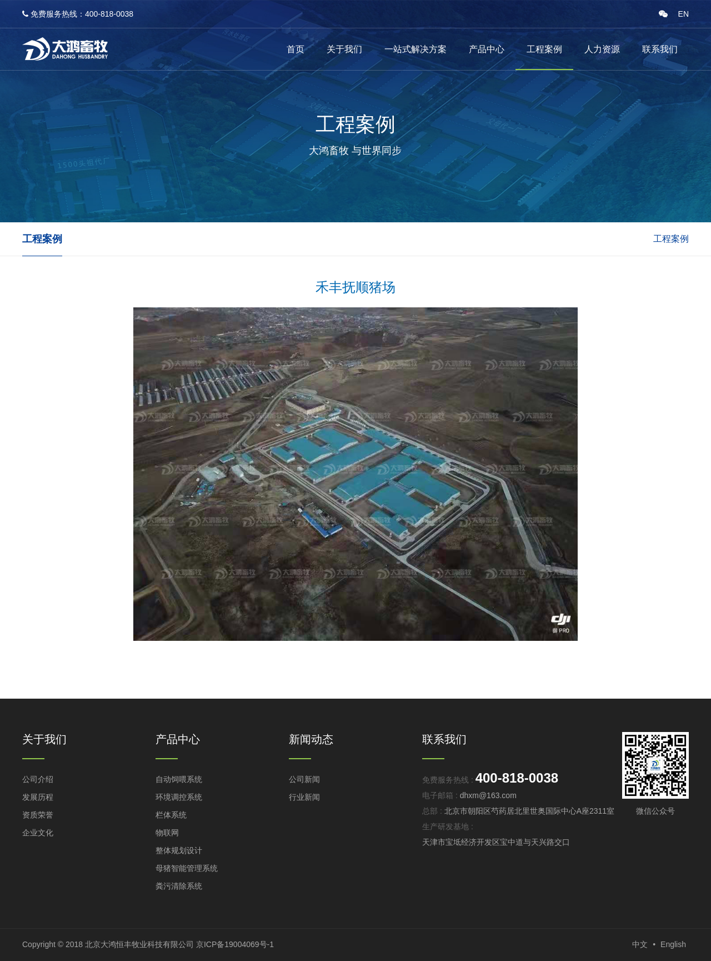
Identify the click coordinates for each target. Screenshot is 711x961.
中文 (640, 944)
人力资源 (602, 49)
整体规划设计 (179, 850)
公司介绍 (37, 779)
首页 (295, 49)
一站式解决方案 (415, 49)
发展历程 (37, 797)
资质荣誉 (37, 814)
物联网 (167, 832)
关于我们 (344, 49)
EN (683, 13)
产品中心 (486, 49)
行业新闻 (304, 797)
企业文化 (37, 832)
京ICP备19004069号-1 (235, 944)
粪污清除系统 (179, 886)
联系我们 (660, 49)
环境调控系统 (179, 797)
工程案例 (544, 49)
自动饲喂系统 (179, 779)
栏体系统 (171, 814)
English (673, 944)
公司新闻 (304, 779)
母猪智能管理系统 (187, 868)
